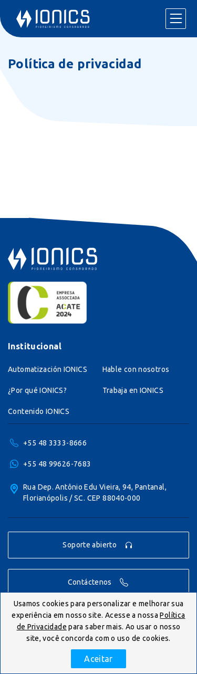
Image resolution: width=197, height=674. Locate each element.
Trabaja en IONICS (132, 390)
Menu (175, 18)
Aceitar (98, 658)
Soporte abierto (98, 545)
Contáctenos (98, 582)
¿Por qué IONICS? (37, 390)
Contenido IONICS (38, 411)
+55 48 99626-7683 (57, 464)
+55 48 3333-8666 (55, 443)
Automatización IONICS (47, 369)
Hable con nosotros (136, 369)
